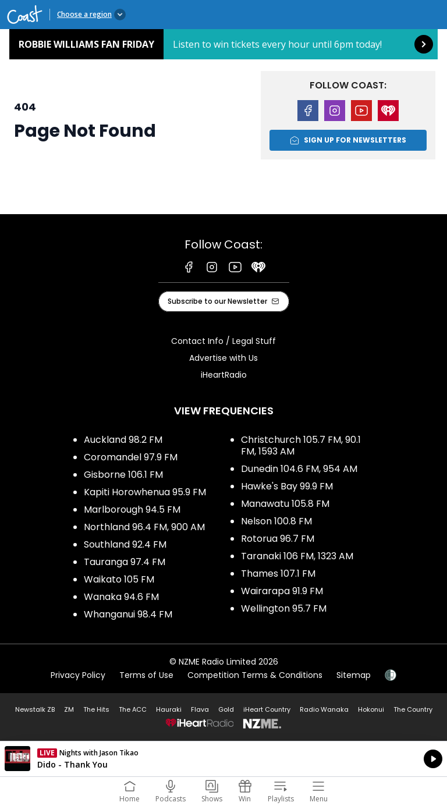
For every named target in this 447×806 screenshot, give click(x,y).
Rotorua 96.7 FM (277, 538)
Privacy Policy (78, 675)
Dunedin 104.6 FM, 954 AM (299, 468)
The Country (412, 709)
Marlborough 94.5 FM (132, 509)
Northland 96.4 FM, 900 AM (144, 527)
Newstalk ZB (35, 709)
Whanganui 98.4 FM (128, 614)
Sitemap (353, 675)
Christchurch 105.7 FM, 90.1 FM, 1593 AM (301, 445)
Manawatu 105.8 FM (285, 503)
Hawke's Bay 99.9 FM (287, 486)
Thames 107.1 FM (278, 573)
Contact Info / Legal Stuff (223, 341)
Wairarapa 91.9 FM (282, 591)
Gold (226, 709)
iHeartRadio (224, 375)
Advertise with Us (223, 358)
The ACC (133, 709)
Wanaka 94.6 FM (121, 596)
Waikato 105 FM (119, 579)
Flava (200, 709)
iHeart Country (266, 709)
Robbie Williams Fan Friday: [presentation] (223, 44)
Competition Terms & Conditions (254, 675)
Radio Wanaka (324, 709)
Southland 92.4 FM (125, 544)
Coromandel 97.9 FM (131, 457)
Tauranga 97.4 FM (124, 562)
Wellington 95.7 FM (284, 608)
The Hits (96, 709)
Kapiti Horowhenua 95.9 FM (145, 492)
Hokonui (371, 709)
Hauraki (169, 709)
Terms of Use (146, 675)
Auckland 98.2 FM (123, 439)
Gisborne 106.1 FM (123, 474)
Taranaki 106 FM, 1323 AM (297, 556)
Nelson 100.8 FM (276, 521)
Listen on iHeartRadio (223, 758)
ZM (69, 709)
